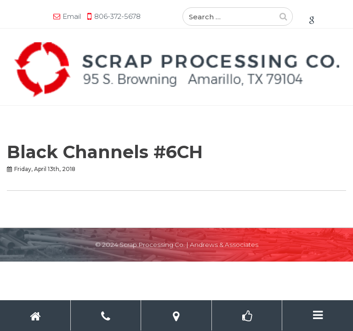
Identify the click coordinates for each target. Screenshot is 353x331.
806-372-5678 (117, 16)
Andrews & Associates (224, 244)
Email (72, 16)
